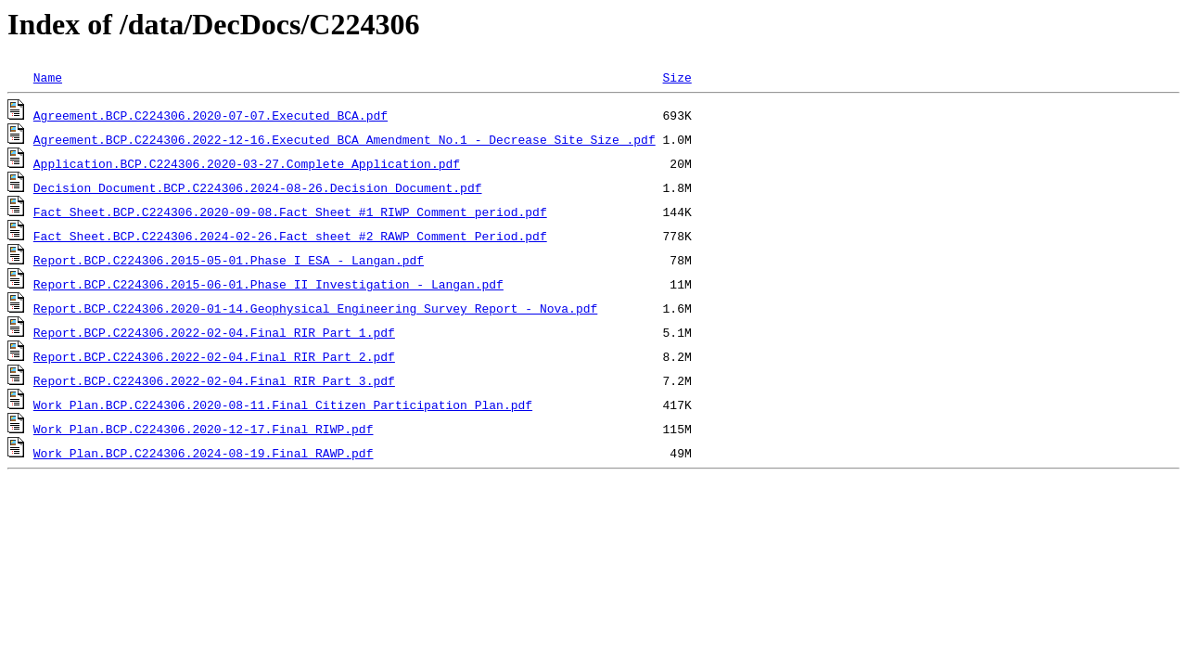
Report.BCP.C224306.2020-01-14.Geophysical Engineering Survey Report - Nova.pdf (315, 308)
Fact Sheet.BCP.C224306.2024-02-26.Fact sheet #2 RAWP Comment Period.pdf (290, 235)
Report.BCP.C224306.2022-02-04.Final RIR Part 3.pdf (214, 380)
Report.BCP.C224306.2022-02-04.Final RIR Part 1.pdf (214, 332)
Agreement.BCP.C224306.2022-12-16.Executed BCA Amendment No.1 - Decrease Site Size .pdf (344, 139)
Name (47, 77)
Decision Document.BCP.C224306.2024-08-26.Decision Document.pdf (257, 187)
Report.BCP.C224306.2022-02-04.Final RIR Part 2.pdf (214, 356)
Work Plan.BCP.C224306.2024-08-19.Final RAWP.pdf (203, 452)
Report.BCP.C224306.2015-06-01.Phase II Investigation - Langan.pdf (268, 284)
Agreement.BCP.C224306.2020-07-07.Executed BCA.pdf (210, 115)
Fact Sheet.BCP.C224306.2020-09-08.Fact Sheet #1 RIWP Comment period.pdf (290, 211)
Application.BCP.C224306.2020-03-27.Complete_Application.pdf (246, 163)
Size (676, 77)
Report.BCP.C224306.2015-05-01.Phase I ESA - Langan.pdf (228, 259)
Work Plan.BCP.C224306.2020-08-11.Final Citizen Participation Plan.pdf (282, 404)
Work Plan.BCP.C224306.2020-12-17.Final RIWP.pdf (203, 428)
